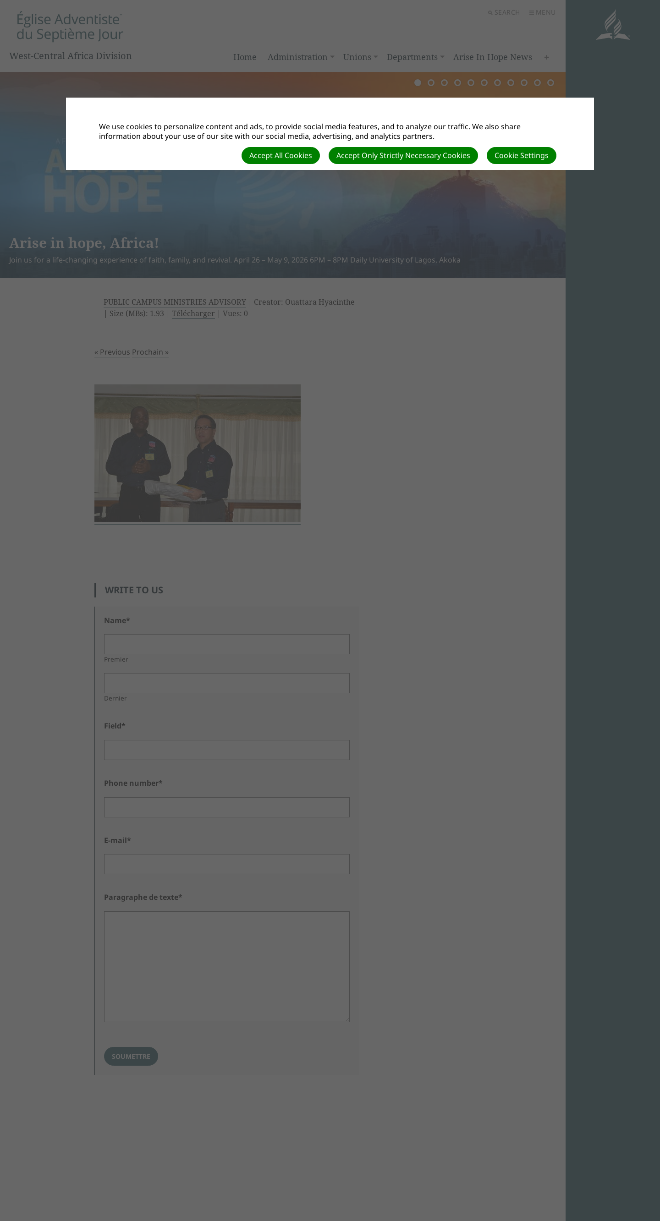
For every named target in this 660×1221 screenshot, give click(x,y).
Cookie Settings (522, 155)
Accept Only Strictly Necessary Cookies (403, 155)
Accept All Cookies (280, 155)
